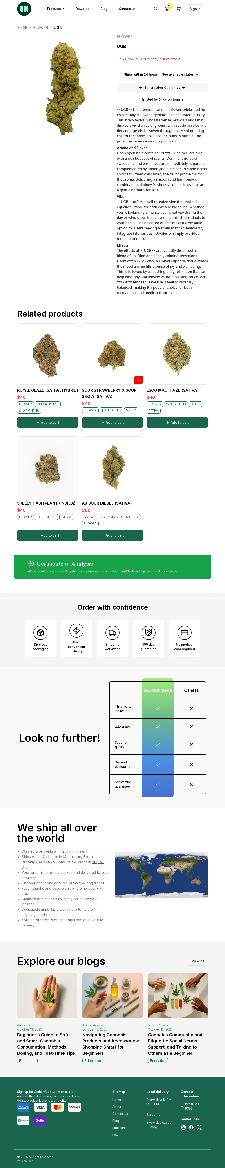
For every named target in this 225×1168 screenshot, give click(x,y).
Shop (22, 27)
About (116, 1107)
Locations (119, 1128)
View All (198, 961)
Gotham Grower (27, 1025)
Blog (115, 1121)
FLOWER (40, 27)
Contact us (120, 1114)
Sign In (195, 9)
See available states (180, 74)
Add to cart (47, 422)
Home (116, 1099)
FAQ (115, 1135)
